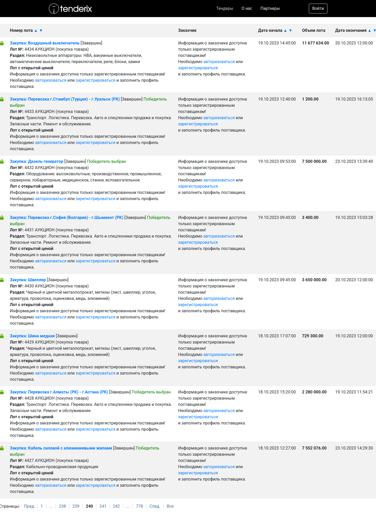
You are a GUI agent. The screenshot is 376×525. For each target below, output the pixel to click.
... (51, 506)
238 (62, 506)
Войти (318, 8)
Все (170, 506)
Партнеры (270, 8)
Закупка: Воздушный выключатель (45, 43)
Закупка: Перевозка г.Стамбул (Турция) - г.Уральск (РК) (65, 99)
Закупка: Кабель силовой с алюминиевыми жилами (61, 448)
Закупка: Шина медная (33, 335)
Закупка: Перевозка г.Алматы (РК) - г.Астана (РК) (59, 392)
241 (102, 506)
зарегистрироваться (96, 80)
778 (139, 506)
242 (116, 506)
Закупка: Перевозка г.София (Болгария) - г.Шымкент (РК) (66, 217)
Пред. (29, 506)
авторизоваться (50, 80)
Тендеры (224, 8)
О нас (247, 8)
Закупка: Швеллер (28, 279)
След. (154, 506)
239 (75, 506)
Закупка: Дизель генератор (37, 161)
